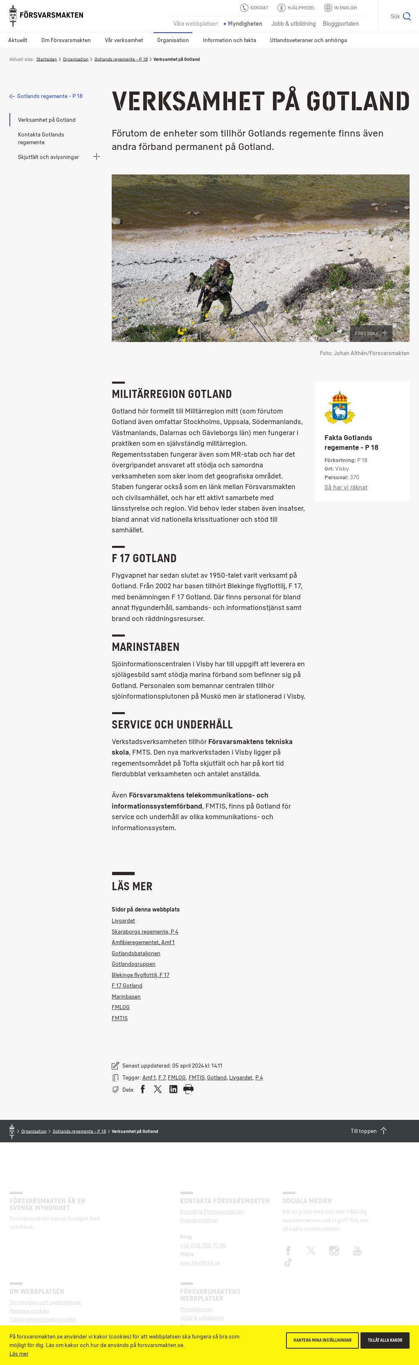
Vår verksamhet (124, 40)
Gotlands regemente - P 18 (121, 59)
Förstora (371, 333)
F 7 (161, 1077)
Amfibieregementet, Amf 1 (143, 942)
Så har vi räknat (345, 487)
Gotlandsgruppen (133, 964)
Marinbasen (126, 996)
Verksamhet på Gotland (47, 119)
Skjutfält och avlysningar (48, 157)
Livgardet (123, 920)
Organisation (173, 40)
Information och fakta (229, 40)
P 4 (259, 1077)
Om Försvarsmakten (66, 40)
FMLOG (121, 1007)
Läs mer (19, 1353)
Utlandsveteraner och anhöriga (308, 40)
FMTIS (120, 1018)
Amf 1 (149, 1077)
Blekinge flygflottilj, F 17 (140, 975)
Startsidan (46, 59)
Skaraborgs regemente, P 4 (145, 931)
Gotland (217, 1077)
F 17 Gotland (127, 985)
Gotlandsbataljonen (136, 953)
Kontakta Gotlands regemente (41, 138)
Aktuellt (17, 40)
